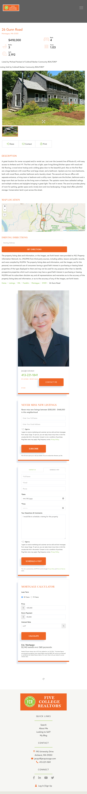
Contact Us (32, 463)
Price (23, 597)
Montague (36, 276)
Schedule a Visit (54, 463)
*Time (23, 497)
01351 (44, 276)
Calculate (34, 629)
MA (19, 276)
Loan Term (25, 586)
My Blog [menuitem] (43, 729)
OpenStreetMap (73, 230)
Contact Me (51, 376)
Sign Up (48, 779)
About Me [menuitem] (43, 722)
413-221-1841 (29, 369)
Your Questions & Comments (31, 506)
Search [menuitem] (43, 718)
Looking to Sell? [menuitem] (43, 725)
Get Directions (74, 243)
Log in (41, 779)
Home (4, 276)
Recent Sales (34, 372)
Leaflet (65, 230)
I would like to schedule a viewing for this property (43, 520)
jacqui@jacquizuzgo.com (45, 752)
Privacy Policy (55, 433)
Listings (12, 276)
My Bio (23, 381)
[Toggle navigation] (81, 8)
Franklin (26, 276)
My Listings (25, 372)
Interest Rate (26, 616)
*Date (23, 488)
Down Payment (26, 607)
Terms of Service (61, 562)
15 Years (35, 591)
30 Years (25, 591)
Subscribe (33, 442)
